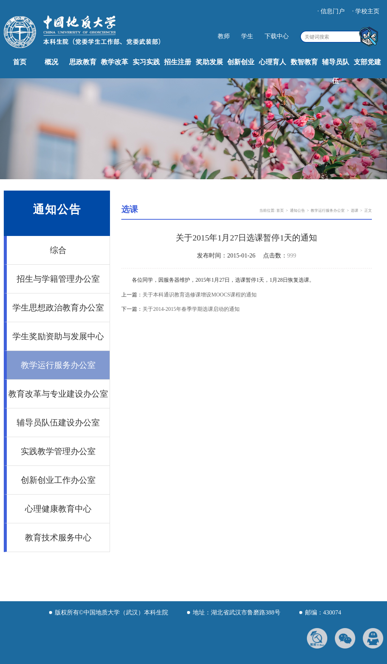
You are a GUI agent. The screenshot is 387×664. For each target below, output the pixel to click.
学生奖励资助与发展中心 (58, 336)
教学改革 (114, 62)
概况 (51, 62)
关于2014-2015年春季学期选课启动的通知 (191, 309)
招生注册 (177, 62)
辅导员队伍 (335, 71)
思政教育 (82, 62)
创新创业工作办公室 (58, 480)
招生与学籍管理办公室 (58, 279)
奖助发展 (209, 62)
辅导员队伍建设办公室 (58, 422)
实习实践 (146, 62)
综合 (58, 250)
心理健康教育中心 (58, 509)
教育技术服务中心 (58, 537)
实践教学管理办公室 (58, 451)
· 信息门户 (331, 11)
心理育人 (272, 62)
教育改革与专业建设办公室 (58, 394)
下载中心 (277, 36)
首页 (19, 62)
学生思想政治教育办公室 (58, 307)
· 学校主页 (365, 11)
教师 (224, 36)
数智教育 (304, 62)
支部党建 (367, 62)
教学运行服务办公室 (58, 365)
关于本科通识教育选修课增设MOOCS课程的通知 (199, 295)
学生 (247, 36)
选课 (354, 210)
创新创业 (240, 62)
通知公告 (297, 210)
